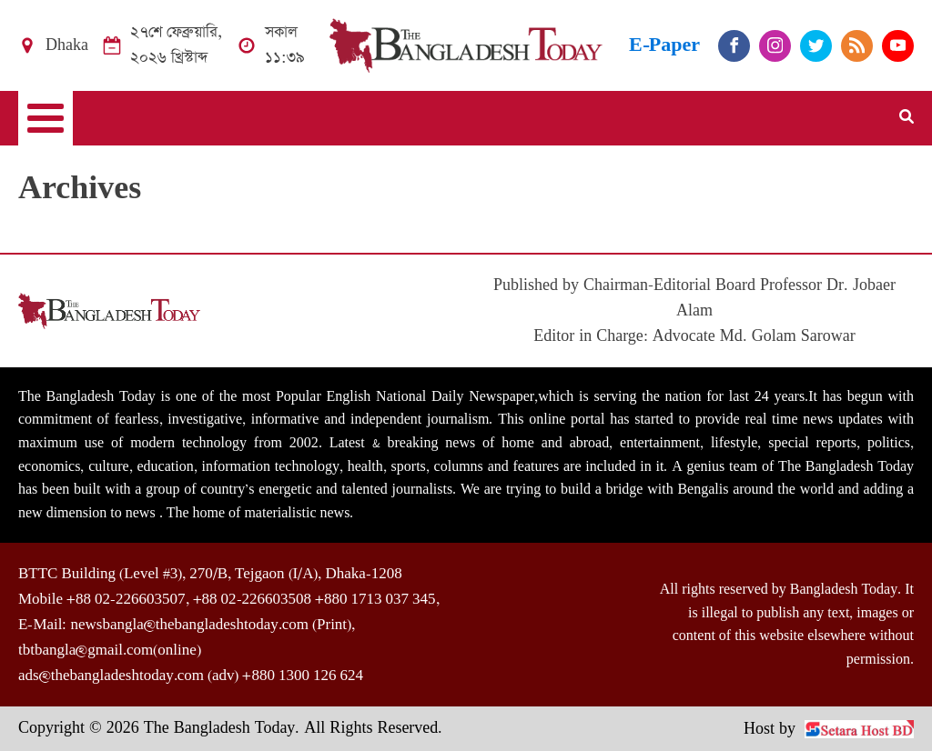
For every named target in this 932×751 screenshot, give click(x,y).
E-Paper (664, 45)
